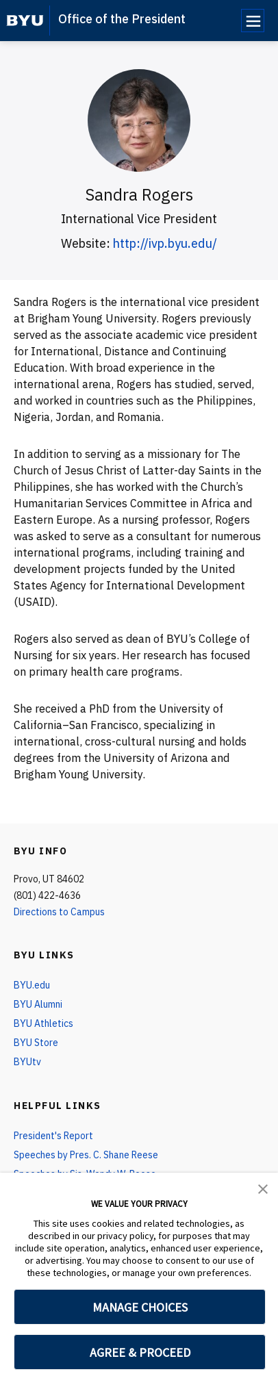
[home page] (25, 20)
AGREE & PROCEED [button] (140, 1352)
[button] (263, 1188)
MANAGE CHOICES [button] (140, 1307)
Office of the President (122, 19)
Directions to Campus (59, 912)
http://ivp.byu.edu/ (165, 243)
